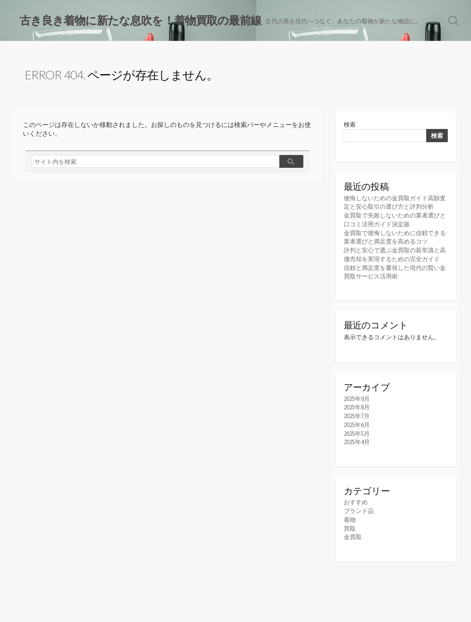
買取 (350, 525)
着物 (350, 517)
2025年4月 (357, 439)
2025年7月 (357, 414)
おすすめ (356, 499)
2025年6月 (357, 423)
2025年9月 (357, 397)
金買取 (353, 533)
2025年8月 (357, 406)
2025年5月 (357, 431)
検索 (350, 125)
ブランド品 (359, 508)
